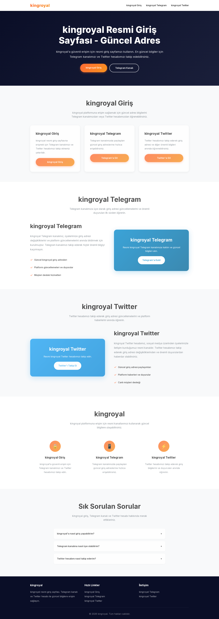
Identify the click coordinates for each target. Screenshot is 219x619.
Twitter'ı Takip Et (67, 367)
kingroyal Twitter (180, 5)
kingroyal (40, 5)
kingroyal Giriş (134, 5)
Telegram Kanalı (124, 68)
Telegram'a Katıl (151, 261)
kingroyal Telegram (156, 5)
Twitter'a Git (164, 159)
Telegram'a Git (109, 159)
